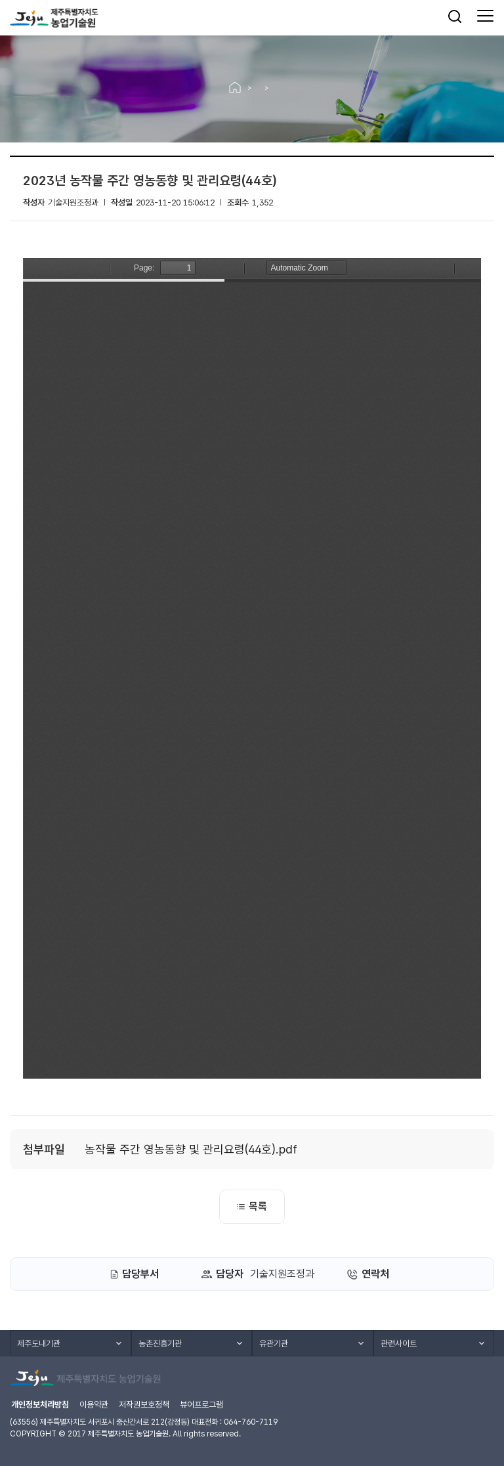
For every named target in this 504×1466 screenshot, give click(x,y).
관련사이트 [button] (399, 1343)
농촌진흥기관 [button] (160, 1343)
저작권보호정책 (144, 1405)
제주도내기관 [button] (38, 1343)
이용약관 (93, 1405)
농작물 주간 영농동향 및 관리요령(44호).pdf (191, 1149)
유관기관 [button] (273, 1343)
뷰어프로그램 (201, 1405)
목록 (252, 1206)
